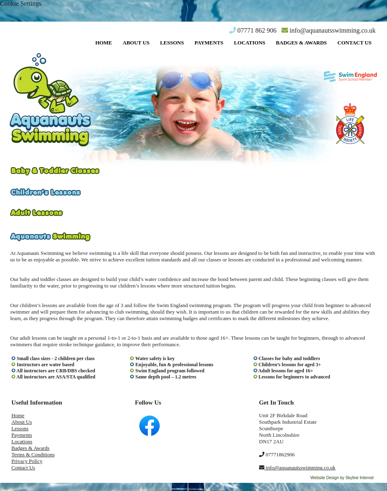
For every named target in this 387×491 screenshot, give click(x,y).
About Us (136, 43)
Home (103, 43)
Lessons (172, 43)
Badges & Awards (301, 43)
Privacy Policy (26, 461)
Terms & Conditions (33, 454)
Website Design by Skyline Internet (342, 478)
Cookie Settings (21, 3)
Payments (208, 43)
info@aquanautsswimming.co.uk (328, 30)
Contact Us (354, 43)
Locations (249, 43)
